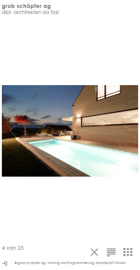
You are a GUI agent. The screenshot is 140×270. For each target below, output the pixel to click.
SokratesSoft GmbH (111, 263)
